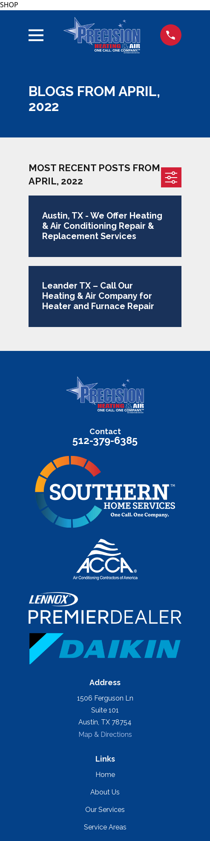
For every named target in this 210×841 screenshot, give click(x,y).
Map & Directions (105, 734)
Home (105, 775)
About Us (105, 792)
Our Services (105, 810)
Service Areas (105, 827)
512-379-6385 (105, 441)
